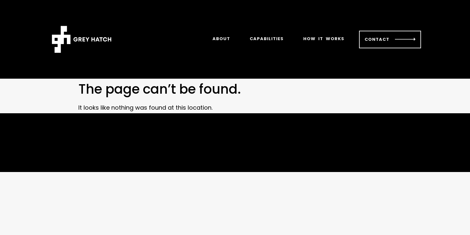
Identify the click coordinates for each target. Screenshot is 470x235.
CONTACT (377, 39)
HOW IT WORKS (323, 39)
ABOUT (221, 39)
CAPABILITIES (267, 39)
